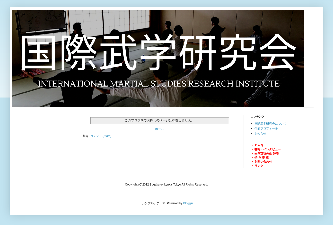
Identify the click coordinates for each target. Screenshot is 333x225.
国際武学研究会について (270, 123)
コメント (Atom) (100, 136)
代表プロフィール (266, 128)
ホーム (159, 129)
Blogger (188, 203)
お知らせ (260, 133)
